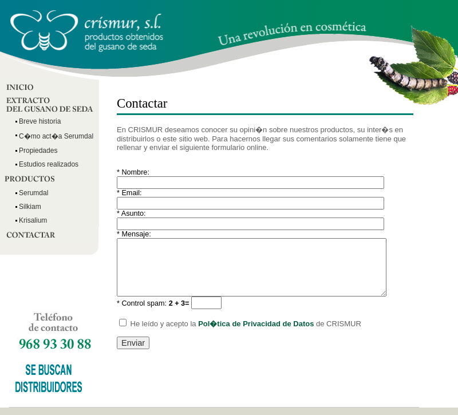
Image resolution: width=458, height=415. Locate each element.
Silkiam (30, 207)
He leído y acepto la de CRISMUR (240, 323)
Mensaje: (134, 234)
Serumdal (33, 193)
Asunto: (131, 214)
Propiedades (38, 151)
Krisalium (33, 220)
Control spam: (153, 303)
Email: (129, 193)
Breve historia (40, 121)
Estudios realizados (48, 164)
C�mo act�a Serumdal (56, 136)
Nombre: (133, 172)
